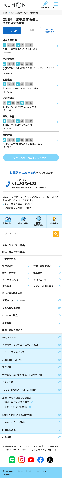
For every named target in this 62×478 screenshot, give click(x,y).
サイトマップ (25, 446)
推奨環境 (37, 446)
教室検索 (54, 223)
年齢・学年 (7, 223)
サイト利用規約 (52, 446)
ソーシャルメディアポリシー (15, 449)
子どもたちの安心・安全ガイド (44, 449)
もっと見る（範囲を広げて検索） (31, 157)
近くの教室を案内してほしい (18, 204)
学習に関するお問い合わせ (17, 207)
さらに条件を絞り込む (49, 30)
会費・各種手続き (39, 223)
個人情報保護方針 (10, 446)
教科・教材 (23, 223)
